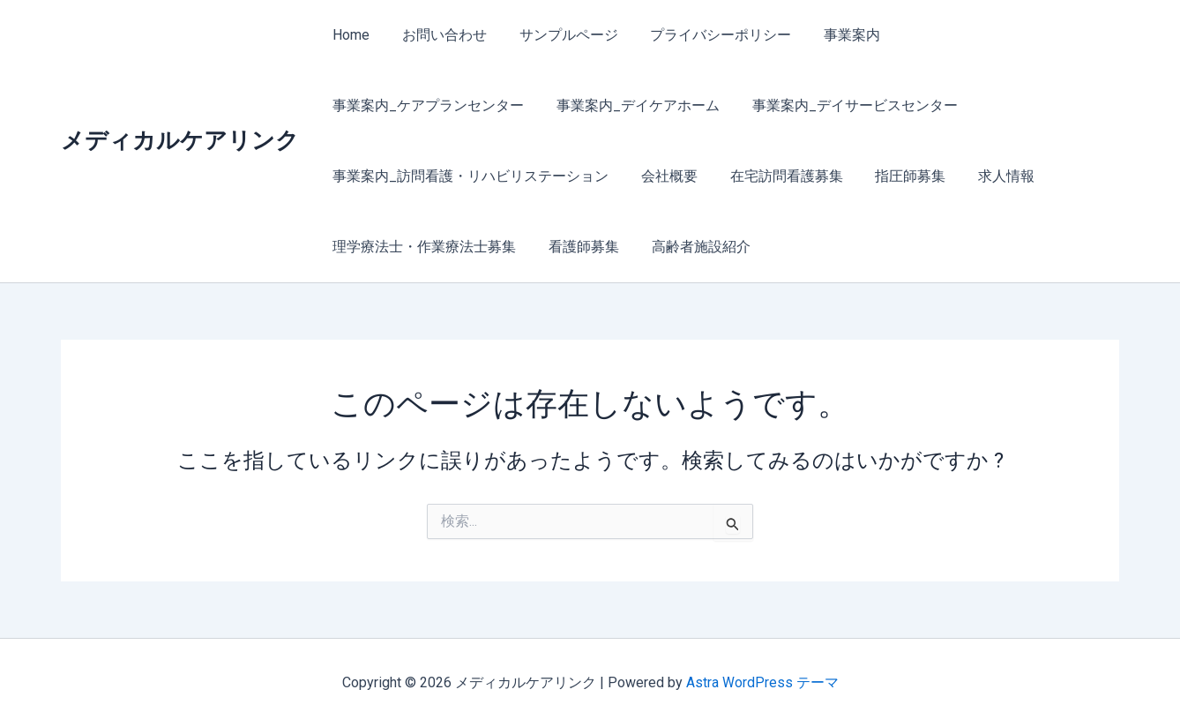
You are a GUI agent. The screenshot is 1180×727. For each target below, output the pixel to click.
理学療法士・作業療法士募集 (831, 176)
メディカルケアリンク (180, 140)
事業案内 (833, 34)
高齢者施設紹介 (380, 246)
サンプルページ (558, 34)
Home (349, 34)
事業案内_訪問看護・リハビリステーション (894, 105)
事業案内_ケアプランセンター (985, 34)
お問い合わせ (438, 34)
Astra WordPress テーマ (762, 682)
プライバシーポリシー (706, 34)
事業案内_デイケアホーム (412, 105)
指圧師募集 (591, 176)
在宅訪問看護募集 (471, 176)
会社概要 (359, 176)
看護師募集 (987, 176)
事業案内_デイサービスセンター (625, 105)
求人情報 (683, 176)
